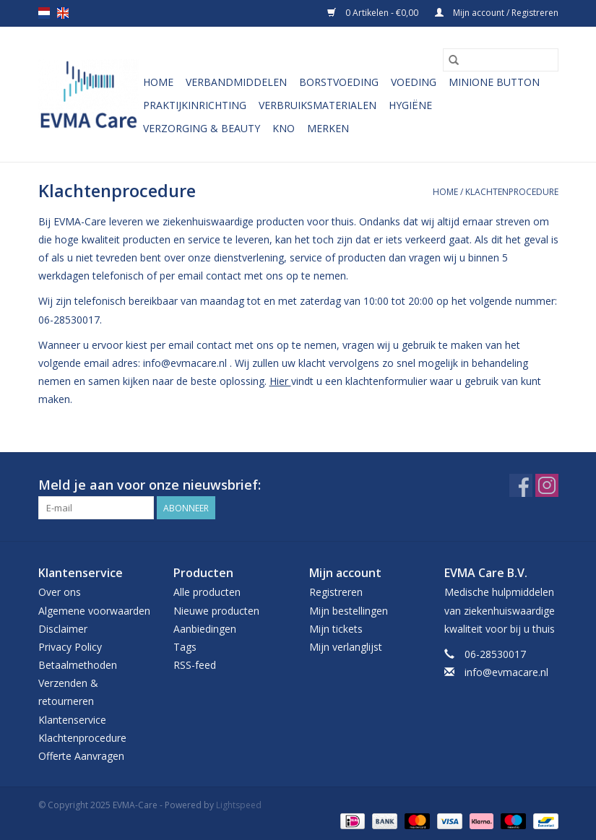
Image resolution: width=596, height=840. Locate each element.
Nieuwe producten (216, 611)
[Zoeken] (500, 60)
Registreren (336, 592)
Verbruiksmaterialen (317, 105)
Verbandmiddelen (236, 82)
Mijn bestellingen (348, 611)
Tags (184, 647)
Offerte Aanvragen (81, 756)
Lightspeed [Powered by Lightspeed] (239, 805)
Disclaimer (62, 629)
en (63, 13)
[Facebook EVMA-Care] (520, 485)
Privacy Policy (70, 647)
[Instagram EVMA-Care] (546, 485)
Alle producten (207, 592)
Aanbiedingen (204, 629)
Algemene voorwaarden (94, 611)
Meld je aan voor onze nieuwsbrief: (149, 485)
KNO (283, 128)
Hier (280, 381)
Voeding (413, 82)
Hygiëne (410, 105)
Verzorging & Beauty (201, 128)
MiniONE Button (494, 82)
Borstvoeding (339, 82)
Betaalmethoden (77, 665)
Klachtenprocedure (511, 192)
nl (44, 13)
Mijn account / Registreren (496, 13)
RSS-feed (194, 665)
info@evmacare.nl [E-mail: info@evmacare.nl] (506, 672)
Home (158, 82)
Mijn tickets (336, 629)
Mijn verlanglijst (345, 647)
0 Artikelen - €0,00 (373, 13)
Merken (328, 128)
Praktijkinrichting (194, 105)
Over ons (59, 592)
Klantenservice (72, 720)
